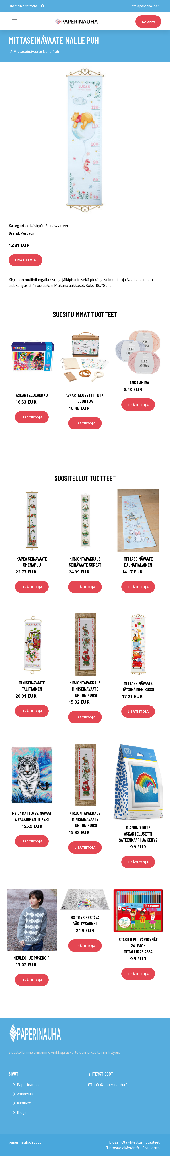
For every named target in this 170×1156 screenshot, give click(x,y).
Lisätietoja (25, 260)
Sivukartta (151, 1147)
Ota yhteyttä (131, 1142)
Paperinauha (28, 1084)
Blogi (21, 1112)
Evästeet (152, 1142)
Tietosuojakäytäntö (122, 1147)
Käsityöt (37, 225)
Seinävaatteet (56, 225)
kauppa (148, 21)
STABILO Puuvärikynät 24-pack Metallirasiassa (138, 945)
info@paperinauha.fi (145, 6)
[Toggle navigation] (15, 21)
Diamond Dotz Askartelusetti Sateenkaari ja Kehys (138, 833)
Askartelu (25, 1094)
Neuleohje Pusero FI (32, 958)
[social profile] (42, 6)
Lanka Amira (138, 382)
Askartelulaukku (32, 395)
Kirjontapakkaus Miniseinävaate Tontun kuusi (85, 689)
